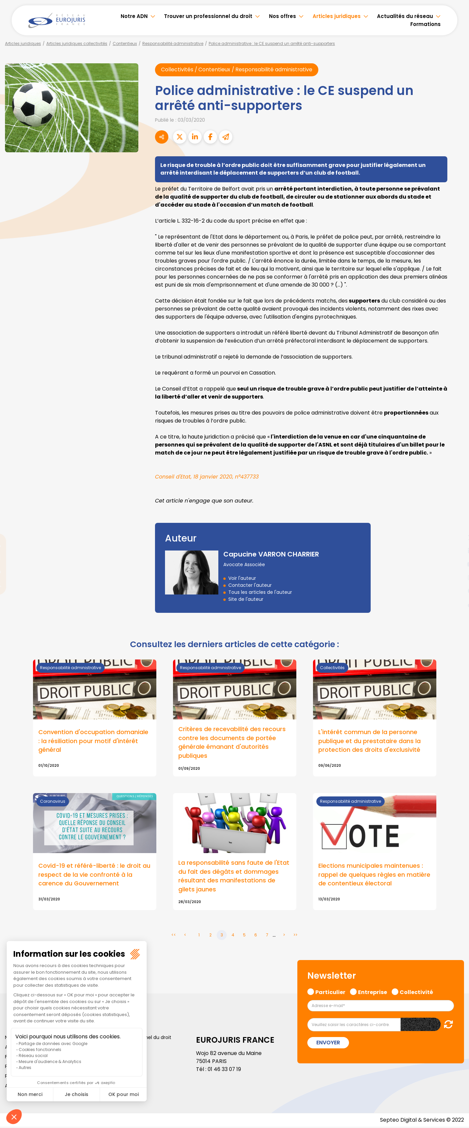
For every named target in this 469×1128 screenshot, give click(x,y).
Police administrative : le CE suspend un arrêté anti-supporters (272, 43)
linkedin (455, 551)
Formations (425, 24)
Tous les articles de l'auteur (260, 592)
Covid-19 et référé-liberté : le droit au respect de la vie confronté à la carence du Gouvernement (94, 875)
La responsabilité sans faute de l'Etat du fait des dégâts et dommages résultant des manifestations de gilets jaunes (233, 877)
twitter (455, 537)
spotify (455, 590)
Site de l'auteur (245, 599)
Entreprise (372, 993)
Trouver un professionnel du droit (208, 16)
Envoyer (328, 1044)
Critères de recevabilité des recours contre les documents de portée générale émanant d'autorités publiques (232, 743)
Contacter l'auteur (250, 585)
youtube (455, 564)
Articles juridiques (337, 16)
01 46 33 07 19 (225, 1070)
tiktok (455, 604)
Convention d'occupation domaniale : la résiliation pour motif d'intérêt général (93, 741)
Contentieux (125, 43)
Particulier (330, 993)
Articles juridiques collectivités (76, 43)
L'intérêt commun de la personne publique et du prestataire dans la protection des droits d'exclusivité (369, 741)
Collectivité (416, 993)
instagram (455, 577)
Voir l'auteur (242, 578)
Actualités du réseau (405, 16)
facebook (455, 524)
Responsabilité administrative (172, 43)
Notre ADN (134, 16)
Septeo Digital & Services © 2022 (421, 1121)
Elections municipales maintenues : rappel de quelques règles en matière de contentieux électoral (374, 875)
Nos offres (282, 16)
